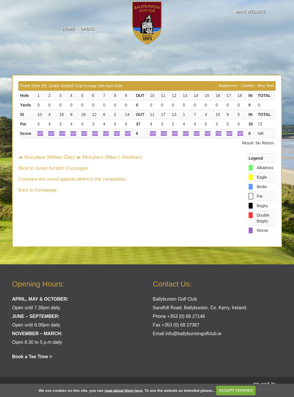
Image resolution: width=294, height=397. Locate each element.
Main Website (250, 11)
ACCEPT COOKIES (236, 390)
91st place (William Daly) (46, 157)
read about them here (123, 390)
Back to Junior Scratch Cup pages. (53, 168)
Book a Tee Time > (32, 356)
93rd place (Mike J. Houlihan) (109, 157)
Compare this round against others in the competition (72, 179)
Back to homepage (37, 190)
